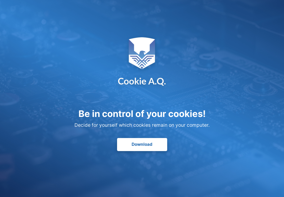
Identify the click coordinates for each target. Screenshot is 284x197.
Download (142, 144)
